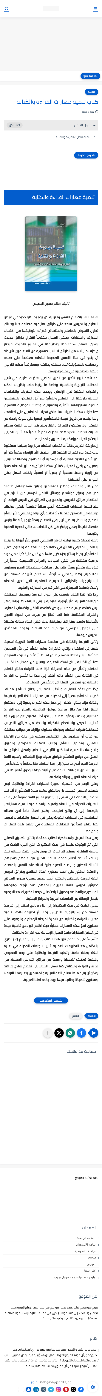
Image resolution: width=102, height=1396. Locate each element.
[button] (81, 1033)
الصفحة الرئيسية (86, 1238)
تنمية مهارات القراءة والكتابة (73, 137)
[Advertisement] (51, 44)
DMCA (92, 1257)
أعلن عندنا (90, 1270)
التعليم (91, 91)
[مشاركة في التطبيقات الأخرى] (47, 1033)
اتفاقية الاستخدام (86, 1244)
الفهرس (91, 1264)
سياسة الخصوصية (85, 1251)
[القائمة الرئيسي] (95, 9)
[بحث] (6, 9)
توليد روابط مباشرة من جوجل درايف (75, 1277)
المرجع (35, 1382)
